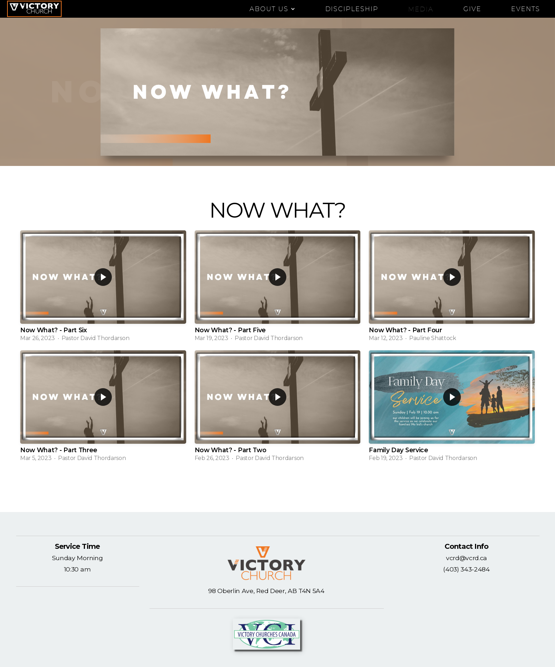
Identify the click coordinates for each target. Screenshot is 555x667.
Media (421, 9)
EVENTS (525, 9)
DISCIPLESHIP (352, 9)
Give (472, 9)
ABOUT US (273, 9)
